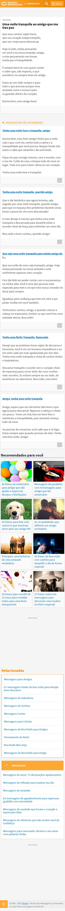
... (60, 180)
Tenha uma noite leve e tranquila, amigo (26, 130)
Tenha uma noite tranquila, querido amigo (27, 192)
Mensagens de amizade (16, 790)
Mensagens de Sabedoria (18, 698)
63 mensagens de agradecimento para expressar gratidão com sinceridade (31, 800)
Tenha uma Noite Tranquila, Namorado (25, 337)
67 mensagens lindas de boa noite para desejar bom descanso (31, 688)
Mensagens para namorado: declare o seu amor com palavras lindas (30, 832)
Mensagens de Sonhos (17, 706)
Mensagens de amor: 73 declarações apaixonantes (32, 775)
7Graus (25, 903)
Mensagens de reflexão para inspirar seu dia (28, 782)
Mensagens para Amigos (18, 679)
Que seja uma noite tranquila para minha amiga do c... (32, 255)
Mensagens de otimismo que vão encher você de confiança (31, 821)
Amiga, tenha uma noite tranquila (22, 398)
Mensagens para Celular (18, 721)
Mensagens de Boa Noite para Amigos (26, 729)
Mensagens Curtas (14, 713)
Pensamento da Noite (16, 737)
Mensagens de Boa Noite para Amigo (25, 753)
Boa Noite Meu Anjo (15, 745)
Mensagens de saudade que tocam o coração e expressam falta (30, 810)
